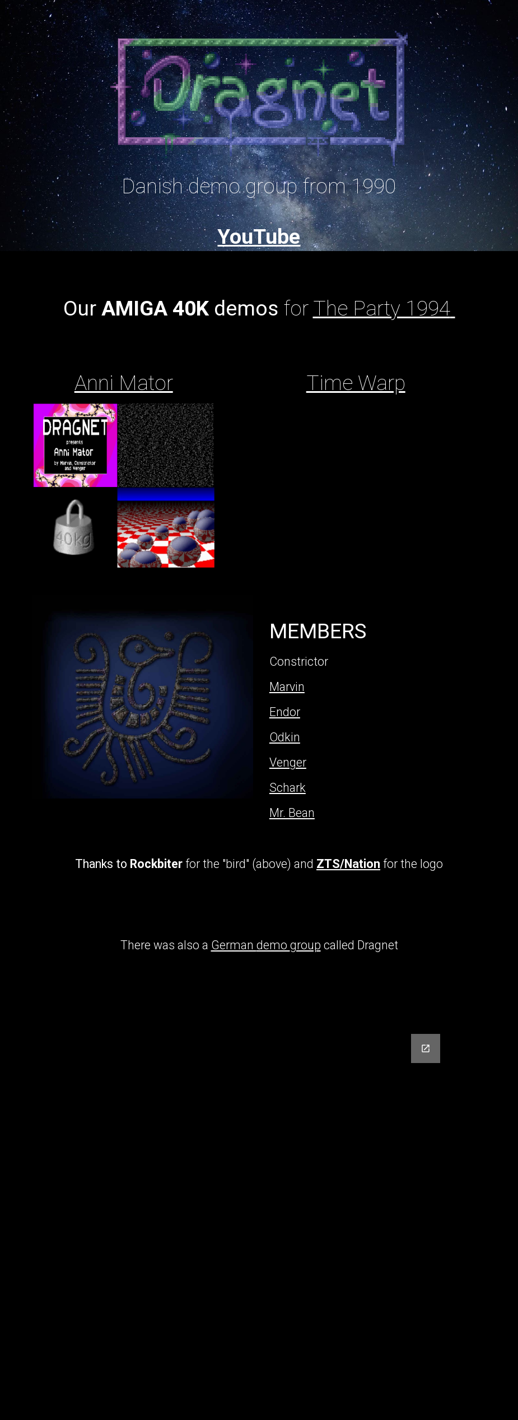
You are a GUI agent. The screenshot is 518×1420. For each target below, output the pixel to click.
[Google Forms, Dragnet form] (258, 1220)
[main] (259, 191)
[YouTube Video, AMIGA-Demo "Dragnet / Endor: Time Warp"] (356, 488)
